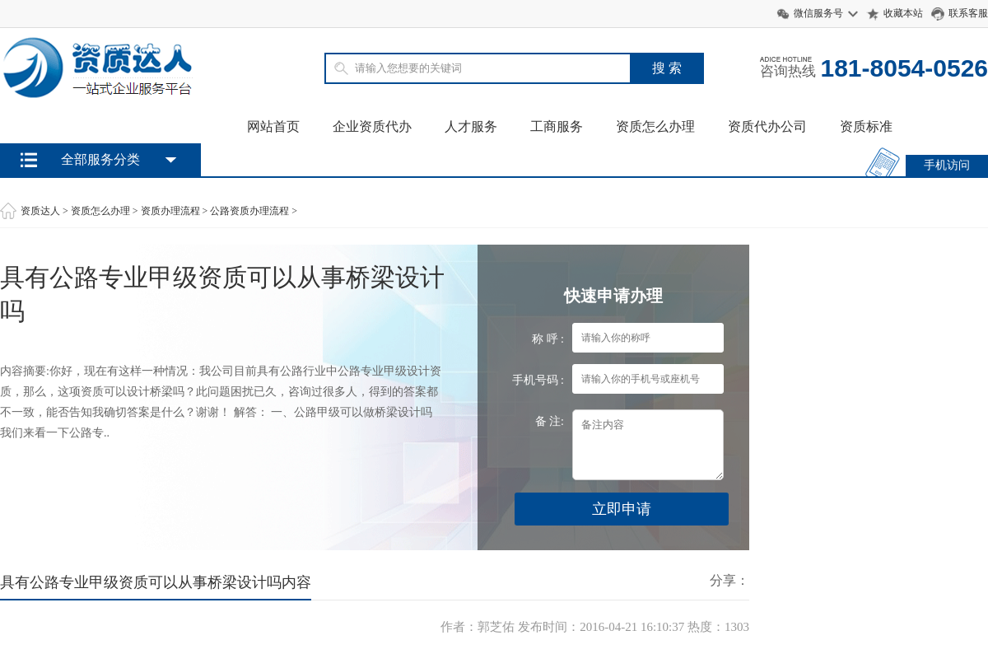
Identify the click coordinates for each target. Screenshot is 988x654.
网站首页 (273, 126)
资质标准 (866, 126)
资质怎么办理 (655, 126)
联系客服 (968, 13)
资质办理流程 (170, 211)
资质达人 (40, 211)
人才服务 (471, 126)
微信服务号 (818, 13)
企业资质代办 (372, 126)
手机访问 (947, 165)
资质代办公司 (767, 126)
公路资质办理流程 (249, 211)
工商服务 (556, 126)
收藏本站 (903, 13)
